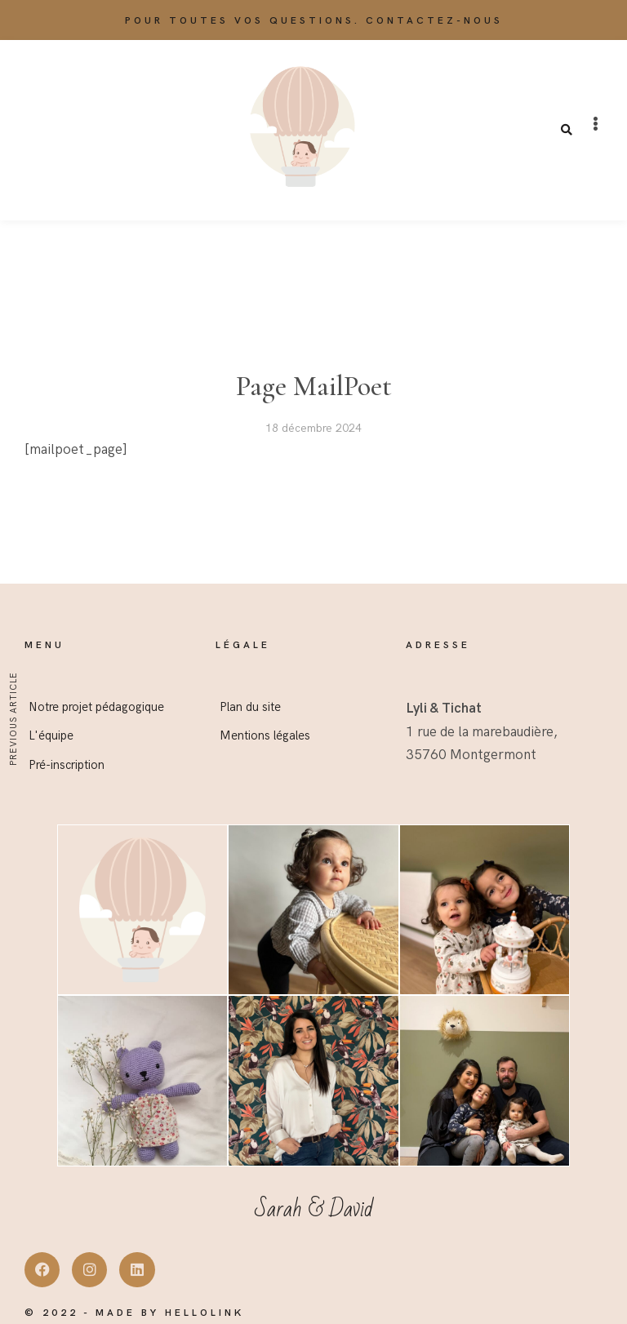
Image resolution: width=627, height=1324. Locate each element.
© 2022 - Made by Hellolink (134, 1313)
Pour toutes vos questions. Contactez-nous (314, 21)
